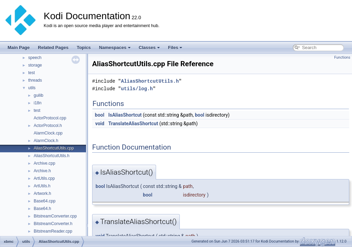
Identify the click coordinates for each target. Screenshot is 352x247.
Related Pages (53, 47)
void (99, 123)
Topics (84, 47)
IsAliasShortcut (125, 115)
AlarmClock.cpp (48, 133)
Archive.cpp (44, 163)
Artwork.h (42, 193)
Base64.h (42, 208)
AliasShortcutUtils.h (51, 155)
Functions (342, 57)
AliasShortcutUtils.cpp (54, 148)
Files (175, 47)
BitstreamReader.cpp (53, 231)
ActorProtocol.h (48, 125)
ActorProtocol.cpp (50, 118)
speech (35, 57)
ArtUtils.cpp (44, 178)
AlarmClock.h (46, 140)
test (31, 72)
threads (35, 80)
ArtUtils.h (42, 186)
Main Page (19, 47)
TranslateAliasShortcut (133, 123)
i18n (38, 103)
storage (35, 65)
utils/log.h (137, 88)
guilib (38, 95)
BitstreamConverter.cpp (55, 216)
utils (31, 87)
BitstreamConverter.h (53, 223)
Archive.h (42, 170)
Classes (149, 47)
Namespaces (115, 47)
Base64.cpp (44, 201)
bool (99, 115)
